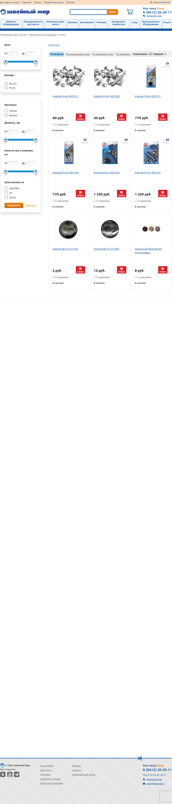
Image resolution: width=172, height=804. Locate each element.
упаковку (14, 188)
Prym (12, 87)
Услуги (167, 22)
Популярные (57, 54)
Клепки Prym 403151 (148, 96)
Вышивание (87, 22)
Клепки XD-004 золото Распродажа (148, 250)
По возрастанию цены (78, 54)
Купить (80, 118)
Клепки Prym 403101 (148, 172)
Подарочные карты (54, 2)
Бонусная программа (51, 783)
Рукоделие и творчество (118, 23)
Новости (76, 770)
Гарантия (27, 2)
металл (13, 115)
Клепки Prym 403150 (65, 172)
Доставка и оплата (9, 2)
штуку (12, 197)
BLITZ (13, 83)
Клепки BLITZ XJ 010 (65, 249)
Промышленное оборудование (151, 23)
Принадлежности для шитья (33, 23)
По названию (123, 54)
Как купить (46, 770)
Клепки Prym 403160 (107, 96)
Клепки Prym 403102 (107, 172)
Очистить (31, 205)
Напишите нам (154, 16)
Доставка (45, 774)
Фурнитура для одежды (42, 34)
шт (10, 192)
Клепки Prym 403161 (65, 96)
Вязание (72, 22)
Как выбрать (47, 765)
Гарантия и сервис (50, 779)
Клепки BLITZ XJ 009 (106, 249)
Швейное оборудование (11, 23)
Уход (134, 22)
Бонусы (38, 2)
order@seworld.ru (155, 783)
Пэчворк (101, 22)
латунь (13, 110)
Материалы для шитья (55, 23)
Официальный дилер (83, 774)
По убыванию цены (102, 54)
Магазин (70, 2)
